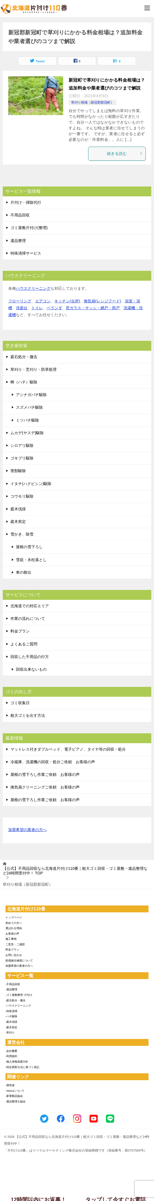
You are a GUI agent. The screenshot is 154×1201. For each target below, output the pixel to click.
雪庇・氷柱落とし (31, 560)
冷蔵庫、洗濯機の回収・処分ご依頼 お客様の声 (52, 762)
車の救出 (23, 572)
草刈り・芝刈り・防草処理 (33, 369)
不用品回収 (20, 215)
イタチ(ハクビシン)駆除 (30, 483)
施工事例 (10, 938)
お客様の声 (12, 933)
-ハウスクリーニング (18, 1005)
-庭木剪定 (11, 1027)
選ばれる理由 (13, 928)
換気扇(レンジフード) (102, 301)
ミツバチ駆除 (27, 420)
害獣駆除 (18, 471)
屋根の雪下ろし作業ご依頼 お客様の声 (45, 774)
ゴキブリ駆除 (21, 458)
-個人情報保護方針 (16, 1061)
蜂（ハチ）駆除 (23, 382)
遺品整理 (18, 240)
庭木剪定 (18, 521)
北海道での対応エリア (29, 606)
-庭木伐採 (11, 1021)
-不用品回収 (12, 984)
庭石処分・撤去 (23, 357)
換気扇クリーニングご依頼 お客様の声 (45, 787)
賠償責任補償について (19, 960)
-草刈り (10, 1032)
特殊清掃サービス (25, 253)
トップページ (13, 917)
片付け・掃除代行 (25, 202)
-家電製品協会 (14, 1095)
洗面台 (21, 308)
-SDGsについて (14, 1090)
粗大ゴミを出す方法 (27, 715)
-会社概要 (11, 1050)
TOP (75, 870)
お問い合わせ (13, 955)
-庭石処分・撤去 (15, 1000)
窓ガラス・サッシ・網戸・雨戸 (93, 308)
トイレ (37, 308)
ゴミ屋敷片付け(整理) (28, 227)
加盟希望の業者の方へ (27, 830)
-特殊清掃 (11, 1011)
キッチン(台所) (67, 301)
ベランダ (54, 308)
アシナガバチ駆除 (31, 394)
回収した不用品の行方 (29, 656)
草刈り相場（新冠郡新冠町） (92, 102)
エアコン (43, 301)
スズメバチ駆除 (29, 407)
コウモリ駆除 (21, 496)
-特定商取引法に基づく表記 (22, 1067)
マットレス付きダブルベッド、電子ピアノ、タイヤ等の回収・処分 (68, 749)
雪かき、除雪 (21, 534)
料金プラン (20, 631)
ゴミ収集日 (20, 703)
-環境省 (10, 1085)
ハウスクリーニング (33, 288)
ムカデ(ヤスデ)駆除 (27, 433)
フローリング (19, 301)
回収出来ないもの (31, 669)
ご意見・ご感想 (15, 944)
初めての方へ (13, 922)
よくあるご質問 (23, 644)
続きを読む (125, 153)
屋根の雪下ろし (29, 547)
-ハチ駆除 (11, 1016)
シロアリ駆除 (21, 445)
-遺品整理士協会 (15, 1101)
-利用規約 (11, 1056)
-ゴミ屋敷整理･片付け (18, 994)
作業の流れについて (27, 618)
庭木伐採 (18, 509)
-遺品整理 (11, 989)
